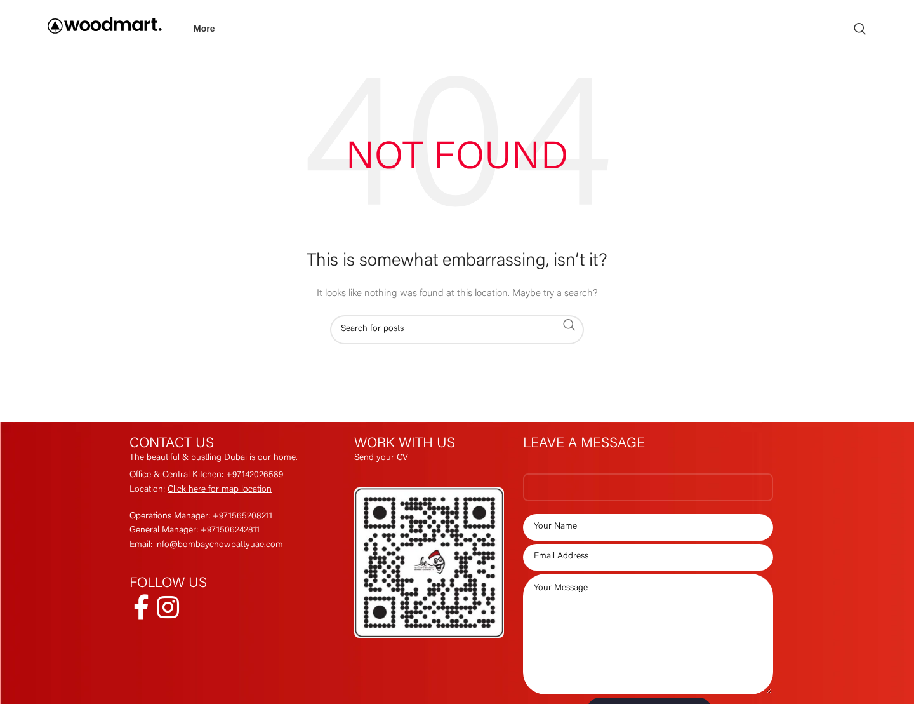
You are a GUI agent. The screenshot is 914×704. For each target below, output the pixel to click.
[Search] (860, 28)
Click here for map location (220, 489)
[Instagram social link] (168, 607)
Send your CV (381, 458)
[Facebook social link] (141, 607)
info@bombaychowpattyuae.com (219, 545)
